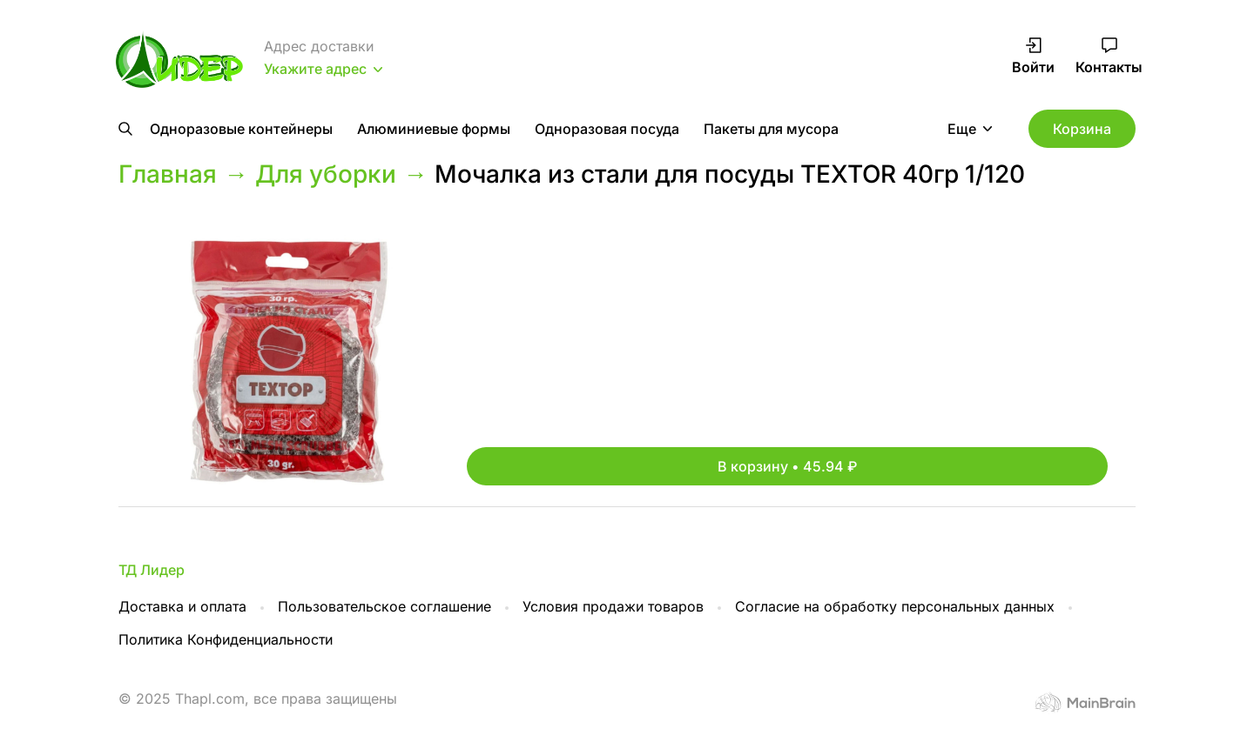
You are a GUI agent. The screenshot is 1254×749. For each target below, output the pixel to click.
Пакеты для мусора (771, 128)
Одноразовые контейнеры (241, 128)
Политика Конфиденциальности (225, 639)
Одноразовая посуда (607, 128)
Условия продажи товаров (613, 606)
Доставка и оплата (182, 606)
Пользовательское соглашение (384, 606)
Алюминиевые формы (433, 128)
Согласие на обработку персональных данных (895, 606)
